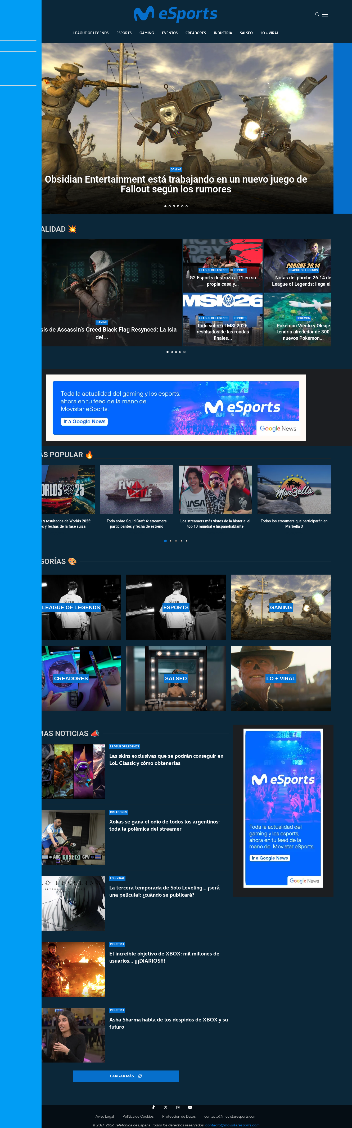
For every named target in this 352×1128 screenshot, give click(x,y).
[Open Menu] (325, 14)
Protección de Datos (179, 1116)
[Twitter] (166, 1107)
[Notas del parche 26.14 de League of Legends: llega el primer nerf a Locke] (303, 265)
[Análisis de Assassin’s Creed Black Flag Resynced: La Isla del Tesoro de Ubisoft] (102, 292)
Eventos (170, 32)
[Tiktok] (153, 1107)
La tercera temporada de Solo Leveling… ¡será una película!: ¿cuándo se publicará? (164, 891)
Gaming (146, 32)
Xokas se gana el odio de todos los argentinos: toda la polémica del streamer (164, 825)
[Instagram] (177, 1107)
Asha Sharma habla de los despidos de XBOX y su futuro (168, 1023)
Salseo (246, 32)
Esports (124, 32)
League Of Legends (91, 32)
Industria (223, 32)
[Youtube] (190, 1107)
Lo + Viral (270, 32)
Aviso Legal (105, 1116)
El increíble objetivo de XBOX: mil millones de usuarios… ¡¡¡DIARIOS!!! (164, 957)
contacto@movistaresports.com (230, 1116)
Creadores (196, 32)
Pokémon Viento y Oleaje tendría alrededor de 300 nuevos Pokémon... (303, 332)
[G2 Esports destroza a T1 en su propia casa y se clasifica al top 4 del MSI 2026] (223, 265)
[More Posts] (126, 1076)
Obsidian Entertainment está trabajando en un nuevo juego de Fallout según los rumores (176, 184)
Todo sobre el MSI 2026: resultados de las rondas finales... (223, 332)
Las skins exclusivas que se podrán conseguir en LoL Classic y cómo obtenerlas (166, 759)
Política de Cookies (138, 1116)
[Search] (317, 14)
